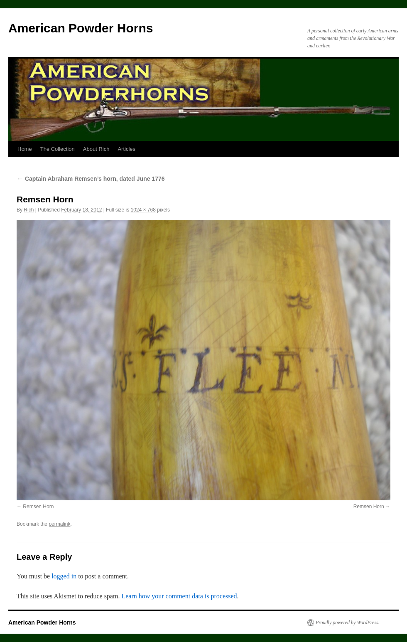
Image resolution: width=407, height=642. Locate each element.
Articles (126, 149)
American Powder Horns (80, 28)
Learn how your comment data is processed (179, 596)
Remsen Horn (38, 506)
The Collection (57, 149)
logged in (63, 576)
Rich (29, 210)
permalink (59, 524)
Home (24, 149)
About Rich (96, 149)
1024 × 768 (142, 210)
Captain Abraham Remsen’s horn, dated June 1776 (91, 178)
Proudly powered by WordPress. (348, 622)
